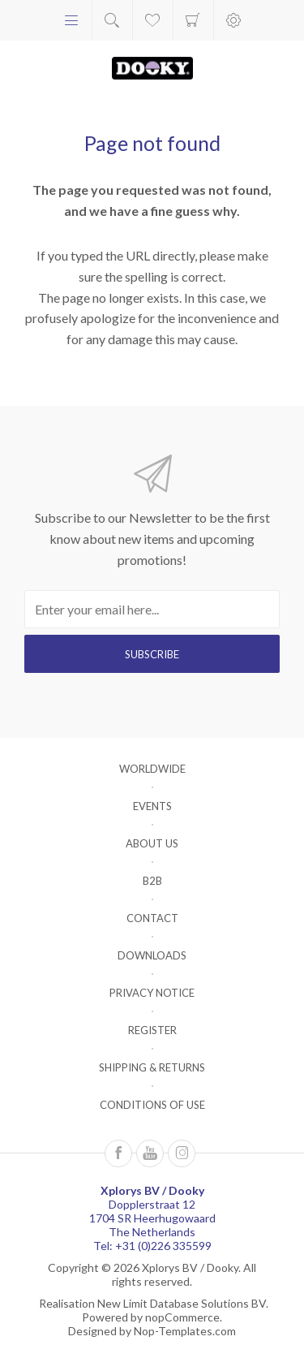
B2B (152, 880)
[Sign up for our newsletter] (152, 609)
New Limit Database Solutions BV (181, 1303)
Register (152, 1030)
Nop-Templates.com (185, 1331)
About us (152, 843)
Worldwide (152, 768)
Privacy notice (152, 992)
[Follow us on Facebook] (118, 1153)
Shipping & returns (152, 1067)
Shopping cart (193, 20)
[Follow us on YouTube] (150, 1153)
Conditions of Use (152, 1104)
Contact (152, 918)
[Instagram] (181, 1153)
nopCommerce (182, 1317)
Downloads (152, 955)
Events (152, 806)
